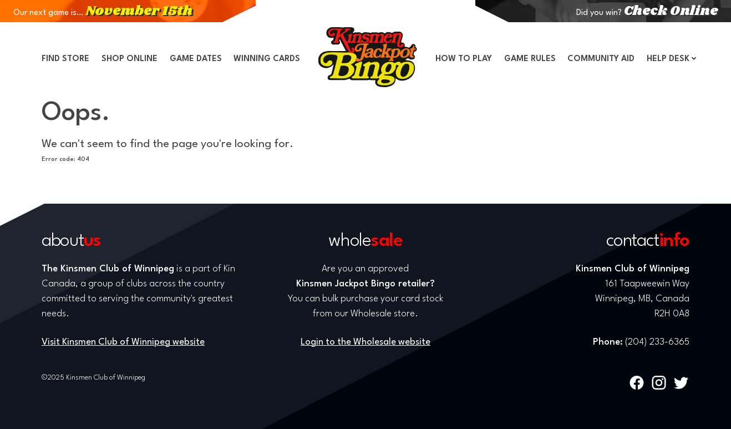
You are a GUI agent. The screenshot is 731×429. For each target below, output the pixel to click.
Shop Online (129, 59)
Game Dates (196, 59)
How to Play (463, 59)
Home (367, 57)
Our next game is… (102, 13)
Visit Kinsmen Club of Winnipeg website (123, 342)
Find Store (65, 59)
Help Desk (668, 59)
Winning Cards (266, 59)
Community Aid (600, 59)
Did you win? (647, 13)
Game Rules (530, 59)
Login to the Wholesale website (365, 342)
